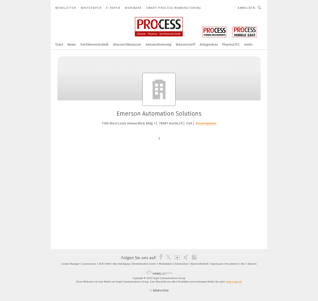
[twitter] (167, 257)
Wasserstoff (185, 44)
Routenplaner (206, 123)
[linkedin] (193, 257)
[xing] (184, 257)
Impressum (217, 263)
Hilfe (108, 263)
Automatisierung (158, 44)
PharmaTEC (231, 44)
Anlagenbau (209, 44)
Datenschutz (182, 263)
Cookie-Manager (70, 263)
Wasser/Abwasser (127, 44)
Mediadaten (166, 263)
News (72, 44)
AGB (101, 263)
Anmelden (246, 8)
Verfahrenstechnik (94, 44)
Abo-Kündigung (122, 263)
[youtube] (176, 257)
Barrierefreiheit (200, 263)
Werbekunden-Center (144, 263)
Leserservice (89, 263)
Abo (243, 263)
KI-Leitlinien (232, 263)
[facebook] (159, 257)
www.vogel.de (234, 281)
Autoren (252, 263)
